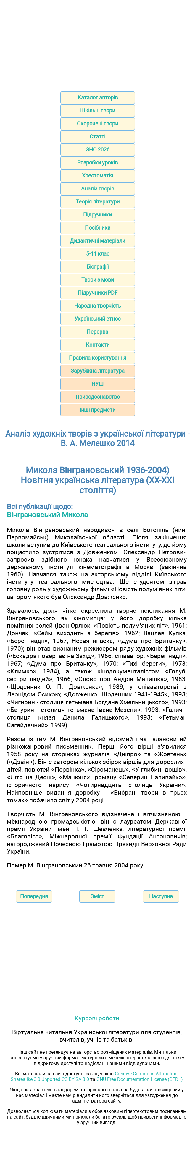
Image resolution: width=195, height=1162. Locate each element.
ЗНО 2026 (97, 149)
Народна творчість (97, 306)
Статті (97, 136)
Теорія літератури (98, 201)
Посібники (97, 227)
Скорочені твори (97, 123)
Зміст (97, 896)
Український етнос (97, 319)
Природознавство (97, 397)
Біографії (98, 267)
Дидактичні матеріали (97, 240)
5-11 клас (97, 253)
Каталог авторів (98, 97)
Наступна (161, 896)
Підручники (97, 214)
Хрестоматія (97, 175)
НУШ (97, 384)
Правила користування (97, 358)
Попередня (34, 896)
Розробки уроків (97, 162)
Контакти (97, 345)
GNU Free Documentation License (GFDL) (139, 1079)
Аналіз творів (97, 188)
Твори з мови (97, 280)
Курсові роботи (97, 1018)
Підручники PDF (97, 293)
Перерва (97, 332)
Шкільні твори (97, 110)
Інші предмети (97, 410)
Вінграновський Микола (47, 515)
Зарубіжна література (98, 371)
